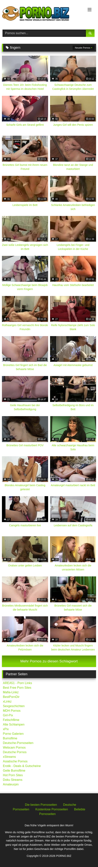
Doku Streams (12, 779)
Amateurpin (11, 784)
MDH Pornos (12, 710)
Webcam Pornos (14, 747)
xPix (6, 729)
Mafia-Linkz (11, 692)
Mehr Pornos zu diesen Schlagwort (49, 661)
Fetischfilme (11, 720)
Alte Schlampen (13, 724)
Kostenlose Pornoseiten (51, 809)
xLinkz (7, 701)
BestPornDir (11, 696)
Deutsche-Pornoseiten (18, 743)
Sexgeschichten (14, 706)
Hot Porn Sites (13, 775)
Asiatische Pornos (15, 761)
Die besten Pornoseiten (41, 804)
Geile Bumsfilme (14, 770)
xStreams (9, 756)
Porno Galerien (13, 733)
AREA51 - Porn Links (17, 683)
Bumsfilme (10, 738)
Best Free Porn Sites (17, 687)
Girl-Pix (8, 715)
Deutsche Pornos (15, 752)
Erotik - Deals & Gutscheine (22, 766)
